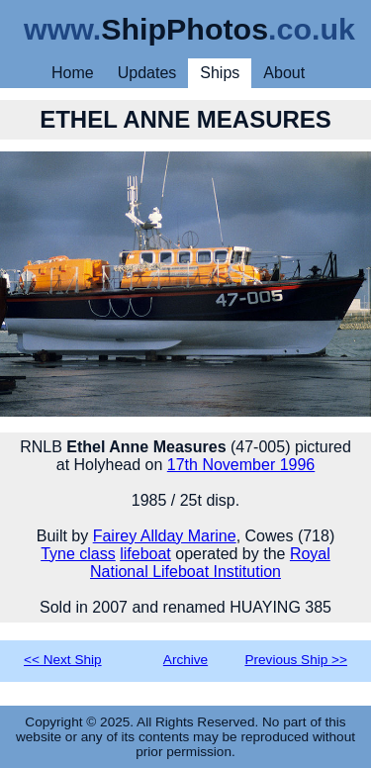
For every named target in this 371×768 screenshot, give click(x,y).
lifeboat (145, 553)
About (284, 72)
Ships (219, 72)
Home (72, 72)
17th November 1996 (241, 464)
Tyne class (78, 553)
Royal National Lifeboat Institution (210, 562)
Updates (147, 72)
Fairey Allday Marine (164, 536)
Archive (185, 659)
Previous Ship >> (295, 659)
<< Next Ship (63, 659)
